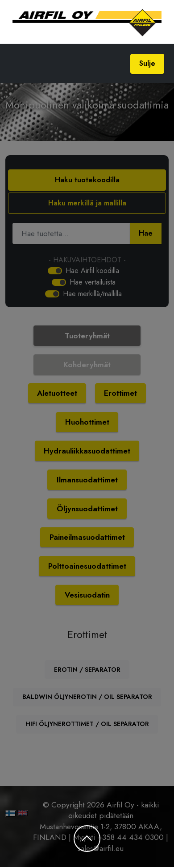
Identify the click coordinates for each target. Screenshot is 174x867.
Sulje (147, 63)
